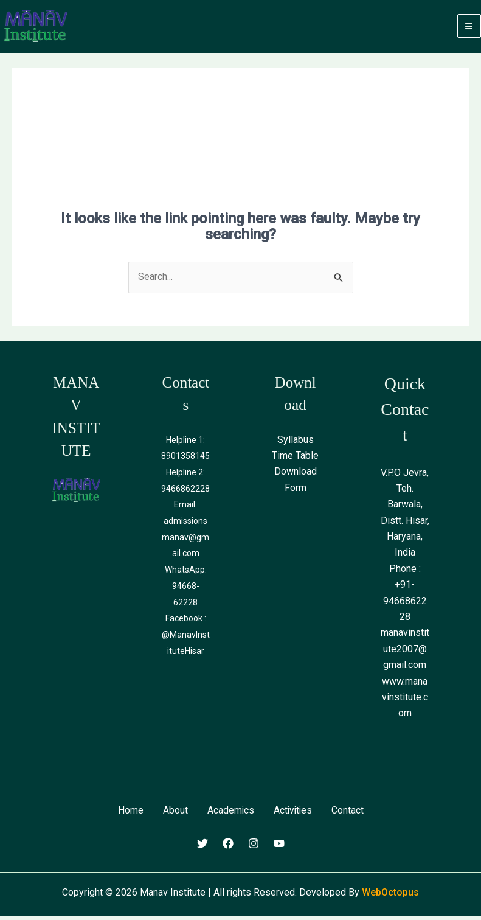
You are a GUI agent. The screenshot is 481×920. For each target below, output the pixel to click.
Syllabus (295, 444)
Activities (293, 815)
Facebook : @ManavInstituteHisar (186, 637)
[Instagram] (253, 847)
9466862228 (185, 493)
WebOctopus (390, 896)
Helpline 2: (185, 477)
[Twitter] (202, 847)
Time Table (295, 460)
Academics (230, 815)
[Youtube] (279, 847)
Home (129, 815)
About (174, 815)
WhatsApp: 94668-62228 (186, 589)
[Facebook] (228, 847)
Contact (349, 815)
